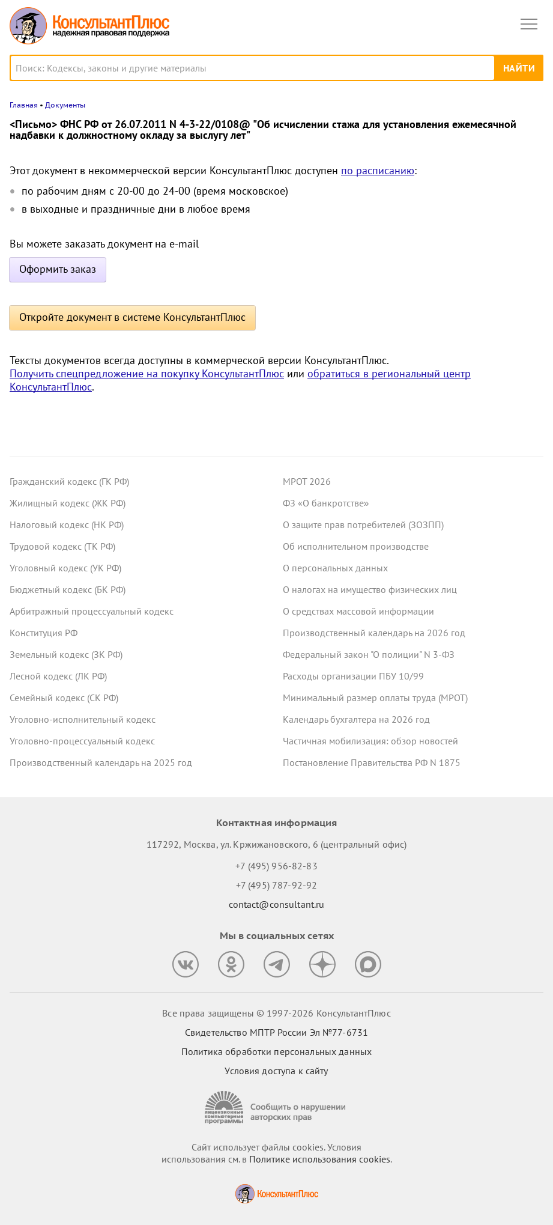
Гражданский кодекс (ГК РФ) (69, 481)
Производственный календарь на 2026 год (374, 633)
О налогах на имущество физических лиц (370, 589)
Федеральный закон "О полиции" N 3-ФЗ (369, 654)
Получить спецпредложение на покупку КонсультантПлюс (147, 373)
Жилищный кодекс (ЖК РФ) (67, 503)
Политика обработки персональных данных (276, 1051)
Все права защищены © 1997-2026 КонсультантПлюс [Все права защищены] (276, 1013)
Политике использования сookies (319, 1159)
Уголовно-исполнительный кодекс (83, 719)
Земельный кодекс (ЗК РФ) (66, 654)
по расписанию (377, 170)
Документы (65, 104)
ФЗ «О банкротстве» (326, 503)
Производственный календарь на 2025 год (101, 762)
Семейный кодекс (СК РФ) (64, 698)
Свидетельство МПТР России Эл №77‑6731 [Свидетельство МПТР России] (276, 1032)
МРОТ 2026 (307, 481)
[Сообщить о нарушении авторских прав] (277, 1107)
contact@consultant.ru (277, 904)
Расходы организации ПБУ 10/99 (353, 676)
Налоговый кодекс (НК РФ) (67, 524)
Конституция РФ (43, 633)
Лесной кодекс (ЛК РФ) (58, 676)
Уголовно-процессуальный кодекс (82, 741)
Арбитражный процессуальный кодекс (92, 611)
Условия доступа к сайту (276, 1071)
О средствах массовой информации (358, 611)
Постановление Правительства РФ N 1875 (372, 762)
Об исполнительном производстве (356, 546)
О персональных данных (335, 568)
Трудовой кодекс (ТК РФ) (62, 546)
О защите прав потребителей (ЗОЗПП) (363, 524)
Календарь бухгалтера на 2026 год (356, 719)
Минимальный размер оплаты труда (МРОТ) (375, 698)
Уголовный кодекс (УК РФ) (65, 568)
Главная (24, 104)
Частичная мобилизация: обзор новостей (370, 741)
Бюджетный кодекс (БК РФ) (67, 589)
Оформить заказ (57, 269)
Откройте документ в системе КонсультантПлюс (132, 317)
